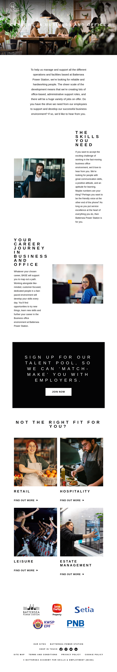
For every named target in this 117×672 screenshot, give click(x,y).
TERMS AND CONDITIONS (43, 655)
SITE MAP (19, 655)
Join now (58, 392)
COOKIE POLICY (94, 655)
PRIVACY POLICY (71, 655)
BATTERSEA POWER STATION (66, 644)
